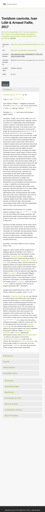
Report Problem (11, 416)
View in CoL (19, 94)
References (8, 356)
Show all (5, 85)
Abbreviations (9, 367)
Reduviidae (7, 333)
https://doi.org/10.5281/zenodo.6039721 (24, 50)
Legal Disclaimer (35, 510)
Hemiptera (27, 330)
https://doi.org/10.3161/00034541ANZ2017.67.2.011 (27, 44)
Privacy (28, 510)
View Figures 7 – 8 (11, 319)
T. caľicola (12, 273)
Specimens (9, 392)
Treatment (7, 90)
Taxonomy (9, 381)
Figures (6, 362)
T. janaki (5, 284)
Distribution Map (12, 387)
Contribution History (13, 410)
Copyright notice (10, 373)
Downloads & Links (13, 398)
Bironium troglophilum (26, 341)
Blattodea (25, 335)
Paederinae (17, 339)
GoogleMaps (28, 107)
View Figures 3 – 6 (18, 98)
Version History (11, 404)
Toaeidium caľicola (17, 256)
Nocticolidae (32, 335)
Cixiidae (16, 333)
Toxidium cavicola (9, 95)
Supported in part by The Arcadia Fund (15, 510)
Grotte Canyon (16, 105)
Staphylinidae (7, 339)
